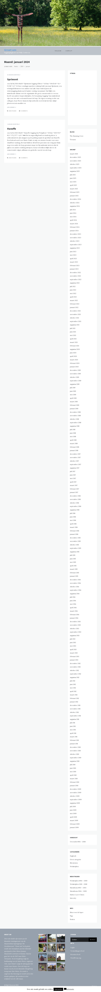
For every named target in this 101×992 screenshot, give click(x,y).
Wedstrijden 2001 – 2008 (78, 884)
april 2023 (73, 258)
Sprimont (12, 79)
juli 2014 (72, 597)
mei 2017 (73, 478)
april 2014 (73, 608)
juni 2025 (73, 178)
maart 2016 (74, 527)
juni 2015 (73, 559)
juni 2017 (73, 475)
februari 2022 (74, 304)
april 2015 (73, 566)
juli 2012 (72, 681)
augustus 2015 (74, 552)
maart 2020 (74, 360)
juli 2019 (72, 388)
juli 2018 (72, 429)
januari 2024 (74, 231)
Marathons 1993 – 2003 (78, 888)
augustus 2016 (74, 510)
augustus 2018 (74, 426)
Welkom (58, 51)
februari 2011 (74, 740)
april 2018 (73, 440)
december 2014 (75, 580)
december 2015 (75, 538)
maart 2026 (74, 154)
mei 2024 (73, 217)
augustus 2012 (74, 677)
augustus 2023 (75, 248)
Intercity (73, 898)
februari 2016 (74, 531)
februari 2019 (74, 405)
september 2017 (75, 464)
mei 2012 (73, 688)
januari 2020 (74, 367)
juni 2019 (73, 391)
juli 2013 (72, 639)
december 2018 (75, 412)
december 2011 (75, 705)
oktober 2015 (74, 545)
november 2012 (75, 667)
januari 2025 (74, 196)
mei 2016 (73, 520)
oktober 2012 (74, 670)
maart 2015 (74, 569)
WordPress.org (75, 958)
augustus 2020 (75, 349)
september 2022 (75, 279)
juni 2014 (73, 601)
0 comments (24, 111)
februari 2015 (74, 573)
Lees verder (11, 107)
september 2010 (75, 758)
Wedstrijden (12, 111)
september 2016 (75, 506)
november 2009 (75, 792)
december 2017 (75, 454)
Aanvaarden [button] (58, 989)
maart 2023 (74, 262)
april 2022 (73, 297)
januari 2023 (74, 269)
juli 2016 (72, 513)
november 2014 (75, 583)
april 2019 (73, 398)
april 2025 (73, 185)
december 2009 (75, 789)
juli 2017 (72, 471)
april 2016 (73, 524)
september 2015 (75, 548)
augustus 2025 (75, 171)
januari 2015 (74, 576)
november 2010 (75, 751)
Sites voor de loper (76, 912)
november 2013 (75, 625)
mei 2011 (73, 730)
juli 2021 (72, 328)
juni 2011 (73, 726)
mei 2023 (73, 255)
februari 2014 (74, 615)
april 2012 (73, 691)
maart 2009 (74, 820)
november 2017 (75, 457)
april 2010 (73, 775)
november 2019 (75, 374)
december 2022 (75, 272)
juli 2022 (73, 286)
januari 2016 (74, 534)
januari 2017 (74, 492)
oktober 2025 (74, 164)
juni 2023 (73, 251)
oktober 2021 (74, 318)
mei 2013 (73, 646)
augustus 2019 (74, 384)
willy (18, 75)
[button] (65, 989)
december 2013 (75, 621)
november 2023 (75, 238)
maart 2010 (74, 779)
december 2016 (75, 496)
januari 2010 (74, 786)
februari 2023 (74, 265)
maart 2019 (74, 402)
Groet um (10, 50)
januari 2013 (74, 660)
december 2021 (75, 311)
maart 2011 (73, 737)
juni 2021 (73, 332)
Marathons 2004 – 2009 (78, 891)
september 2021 (75, 321)
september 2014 (75, 590)
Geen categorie (75, 859)
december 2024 (75, 199)
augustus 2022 (75, 283)
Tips (71, 916)
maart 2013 (74, 653)
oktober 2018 (74, 419)
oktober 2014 (74, 587)
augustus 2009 (75, 803)
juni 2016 (73, 517)
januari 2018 (74, 450)
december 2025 (75, 157)
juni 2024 (73, 213)
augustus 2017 (74, 468)
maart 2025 (74, 189)
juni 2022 (73, 290)
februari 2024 (74, 227)
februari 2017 (74, 489)
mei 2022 (73, 293)
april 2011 (73, 733)
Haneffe (11, 128)
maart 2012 (74, 695)
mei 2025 (73, 182)
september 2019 (75, 381)
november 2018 (75, 416)
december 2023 (75, 234)
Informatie (70, 989)
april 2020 (73, 356)
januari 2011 (74, 744)
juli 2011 (72, 723)
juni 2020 (73, 353)
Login (72, 947)
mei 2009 (73, 813)
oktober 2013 (74, 628)
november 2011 (75, 709)
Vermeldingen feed (77, 951)
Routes (72, 919)
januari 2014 (74, 618)
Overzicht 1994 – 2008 (78, 842)
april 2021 (73, 339)
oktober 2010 (74, 754)
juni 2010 (73, 768)
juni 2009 (73, 810)
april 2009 (73, 817)
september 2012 (75, 674)
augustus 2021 (74, 325)
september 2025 (75, 168)
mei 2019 (73, 395)
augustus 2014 (74, 594)
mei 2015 (73, 562)
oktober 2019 (74, 377)
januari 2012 (74, 702)
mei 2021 (73, 335)
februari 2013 (74, 656)
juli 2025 (73, 175)
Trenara (73, 140)
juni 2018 (73, 433)
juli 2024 (73, 210)
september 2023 (75, 245)
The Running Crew (76, 136)
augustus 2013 (74, 635)
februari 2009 (74, 824)
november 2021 (75, 314)
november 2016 (75, 499)
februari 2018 (74, 447)
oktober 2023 (74, 241)
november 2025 (75, 161)
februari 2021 (74, 346)
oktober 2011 (74, 712)
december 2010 (75, 747)
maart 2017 (74, 485)
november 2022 (75, 276)
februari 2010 (74, 782)
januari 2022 (74, 307)
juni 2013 (73, 642)
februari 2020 (74, 363)
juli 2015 (72, 555)
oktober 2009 (74, 796)
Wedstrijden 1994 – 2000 (78, 881)
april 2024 (73, 220)
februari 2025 (74, 192)
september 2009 (76, 799)
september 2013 (75, 632)
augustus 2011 (74, 719)
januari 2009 (74, 827)
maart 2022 (74, 300)
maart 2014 (74, 611)
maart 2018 (74, 443)
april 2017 (73, 482)
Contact (68, 51)
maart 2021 (74, 342)
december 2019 (75, 370)
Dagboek (73, 856)
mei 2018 (73, 436)
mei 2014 (73, 604)
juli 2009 (73, 806)
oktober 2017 (74, 461)
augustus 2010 (74, 761)
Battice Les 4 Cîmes (77, 895)
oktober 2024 (74, 203)
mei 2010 (73, 772)
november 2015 (75, 541)
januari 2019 (74, 409)
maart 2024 (74, 224)
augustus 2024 (75, 206)
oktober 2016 (74, 503)
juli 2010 (72, 765)
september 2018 (75, 422)
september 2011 (75, 716)
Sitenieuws (74, 863)
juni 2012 (73, 684)
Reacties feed (75, 954)
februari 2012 (74, 698)
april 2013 (73, 649)
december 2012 (75, 663)
